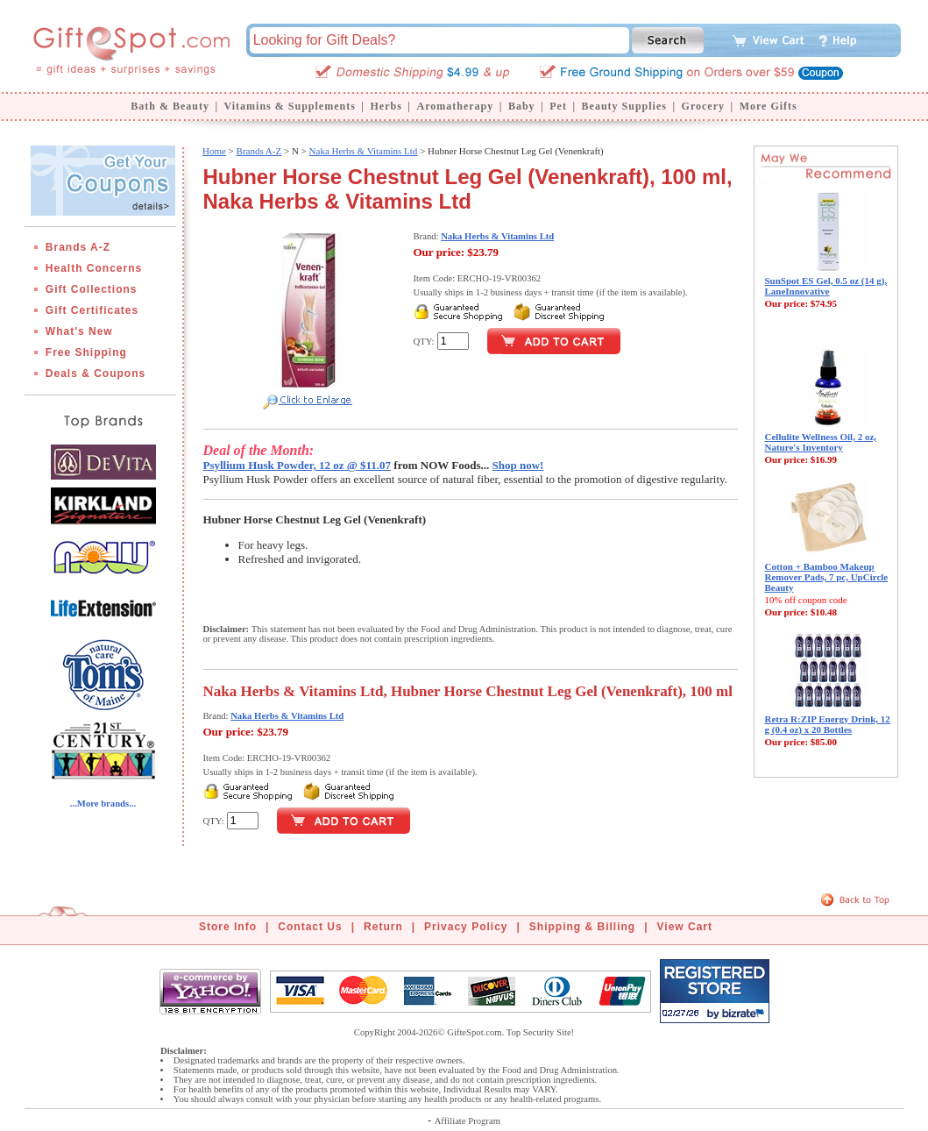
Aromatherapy (454, 106)
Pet (558, 106)
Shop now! (518, 465)
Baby (521, 106)
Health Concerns (94, 268)
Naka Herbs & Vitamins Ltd (363, 151)
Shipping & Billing (582, 927)
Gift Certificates (92, 310)
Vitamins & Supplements (290, 106)
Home (214, 151)
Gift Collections (92, 289)
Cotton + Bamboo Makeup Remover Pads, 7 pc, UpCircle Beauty (827, 577)
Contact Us (310, 927)
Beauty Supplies (624, 106)
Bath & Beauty (170, 106)
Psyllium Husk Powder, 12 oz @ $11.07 (297, 465)
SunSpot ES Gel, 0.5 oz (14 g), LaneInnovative (826, 285)
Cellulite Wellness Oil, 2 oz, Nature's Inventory (821, 441)
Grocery (703, 106)
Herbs (385, 106)
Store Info (228, 927)
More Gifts (768, 106)
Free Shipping (86, 352)
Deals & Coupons (95, 373)
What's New (79, 331)
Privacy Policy (465, 927)
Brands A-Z (78, 247)
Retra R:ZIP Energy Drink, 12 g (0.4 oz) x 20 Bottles (827, 724)
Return (383, 927)
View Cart (684, 927)
